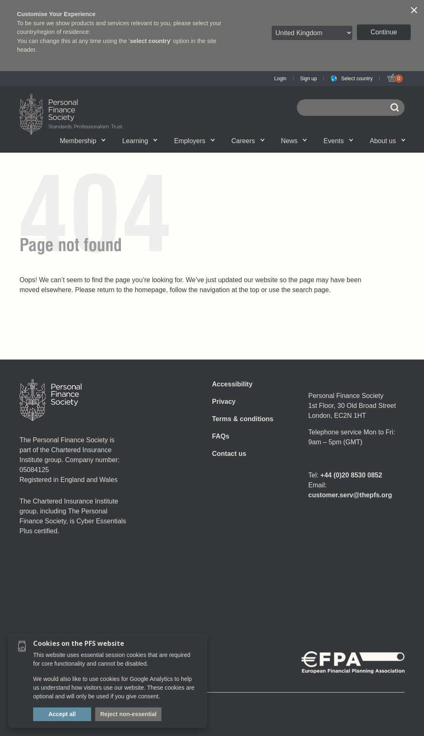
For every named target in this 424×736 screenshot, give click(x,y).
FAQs (220, 436)
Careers (248, 140)
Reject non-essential (128, 714)
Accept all (62, 714)
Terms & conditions (242, 418)
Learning (139, 140)
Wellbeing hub (319, 140)
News (294, 140)
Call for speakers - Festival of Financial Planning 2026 (320, 138)
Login (280, 79)
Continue (384, 32)
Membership (83, 140)
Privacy (224, 401)
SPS (224, 140)
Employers (194, 140)
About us (387, 140)
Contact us (229, 453)
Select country (357, 79)
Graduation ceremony (363, 140)
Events (338, 140)
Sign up (308, 79)
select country (150, 41)
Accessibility (232, 384)
